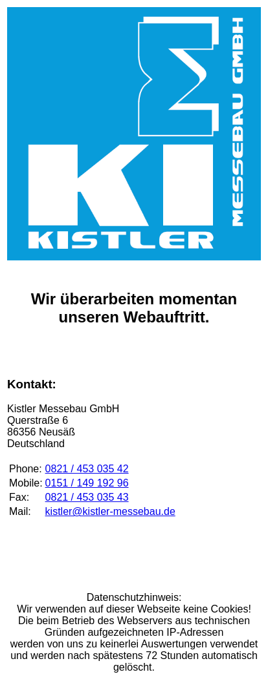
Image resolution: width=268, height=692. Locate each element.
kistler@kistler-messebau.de (110, 511)
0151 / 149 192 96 (87, 482)
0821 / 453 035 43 (87, 497)
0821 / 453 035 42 (87, 468)
